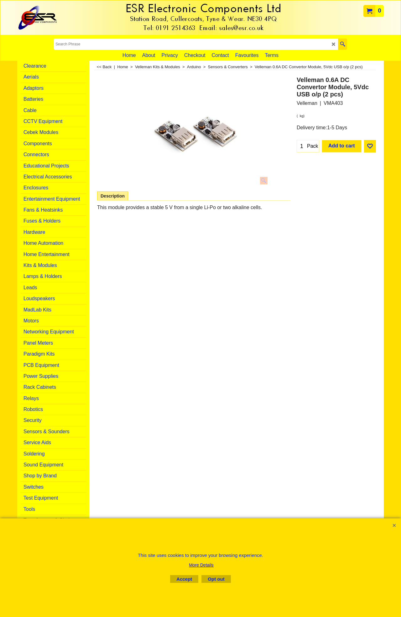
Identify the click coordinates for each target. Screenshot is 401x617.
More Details (201, 565)
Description (113, 195)
